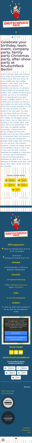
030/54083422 (19, 287)
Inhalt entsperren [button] (16, 333)
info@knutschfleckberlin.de (18, 285)
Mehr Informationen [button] (16, 329)
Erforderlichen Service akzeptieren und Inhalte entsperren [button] (16, 338)
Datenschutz (26, 430)
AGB (29, 432)
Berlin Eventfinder (8, 393)
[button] (16, 32)
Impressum (26, 428)
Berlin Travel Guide (8, 391)
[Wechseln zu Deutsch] (16, 438)
